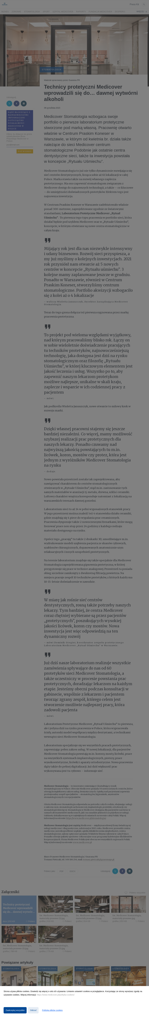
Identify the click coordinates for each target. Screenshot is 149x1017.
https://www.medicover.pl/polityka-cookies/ (55, 995)
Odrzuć (33, 1010)
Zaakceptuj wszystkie (15, 1010)
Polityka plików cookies (52, 1010)
